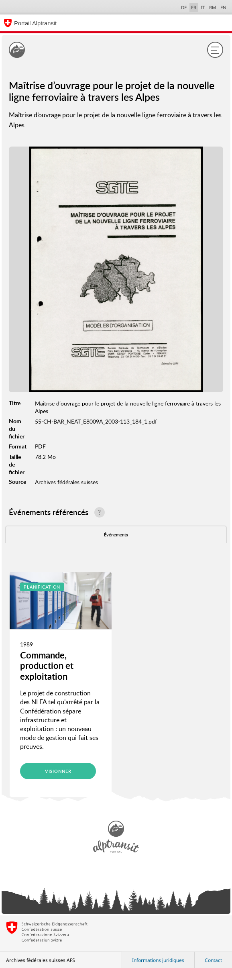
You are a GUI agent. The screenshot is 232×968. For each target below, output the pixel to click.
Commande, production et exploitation (46, 666)
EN (223, 7)
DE (184, 7)
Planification (42, 587)
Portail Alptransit (35, 23)
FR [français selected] (193, 7)
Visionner (58, 771)
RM (212, 7)
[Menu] (215, 50)
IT (203, 7)
